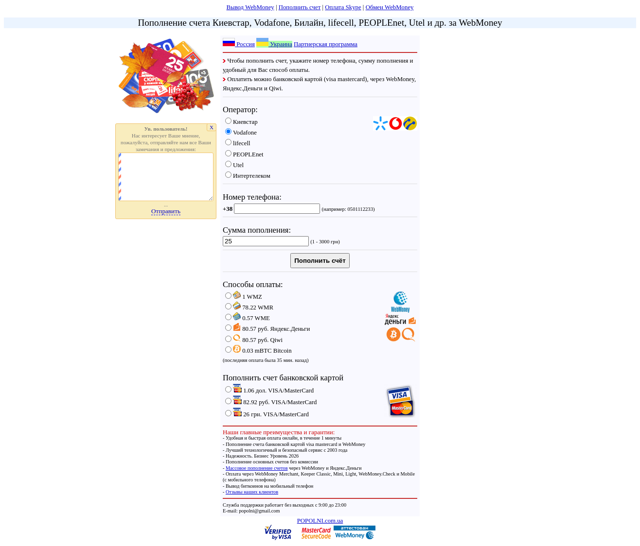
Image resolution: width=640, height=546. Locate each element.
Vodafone (241, 132)
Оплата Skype (343, 7)
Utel (234, 165)
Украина (274, 44)
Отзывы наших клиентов (252, 492)
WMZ (243, 296)
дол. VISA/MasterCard (269, 390)
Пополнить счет (300, 7)
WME (247, 318)
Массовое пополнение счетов (257, 468)
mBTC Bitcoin (258, 350)
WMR (249, 307)
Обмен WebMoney (390, 7)
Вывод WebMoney (250, 7)
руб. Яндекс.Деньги (267, 328)
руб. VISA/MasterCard (271, 402)
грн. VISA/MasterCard (267, 414)
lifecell (237, 143)
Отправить (165, 211)
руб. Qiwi (254, 340)
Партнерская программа (325, 44)
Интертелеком (247, 175)
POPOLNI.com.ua (320, 520)
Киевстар (241, 122)
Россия (239, 44)
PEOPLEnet (244, 154)
